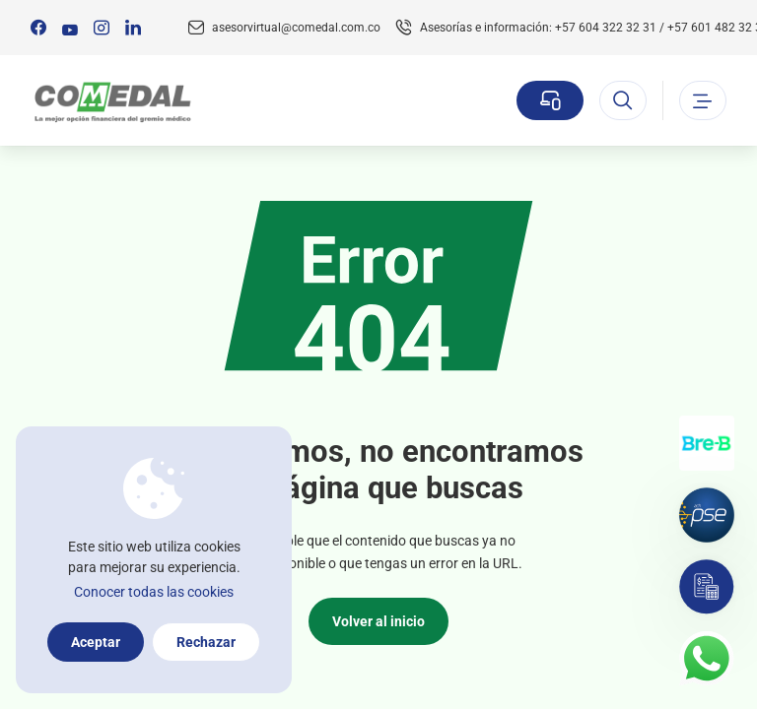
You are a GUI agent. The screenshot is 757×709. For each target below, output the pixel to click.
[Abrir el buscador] (623, 100)
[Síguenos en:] (38, 27)
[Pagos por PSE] (706, 515)
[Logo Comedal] (112, 101)
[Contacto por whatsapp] (706, 658)
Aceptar (95, 642)
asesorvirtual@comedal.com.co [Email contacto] (296, 27)
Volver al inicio (378, 621)
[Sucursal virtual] (550, 100)
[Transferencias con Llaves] (706, 443)
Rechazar (206, 642)
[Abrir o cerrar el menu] (702, 100)
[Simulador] (706, 586)
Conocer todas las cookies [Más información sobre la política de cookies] (154, 592)
